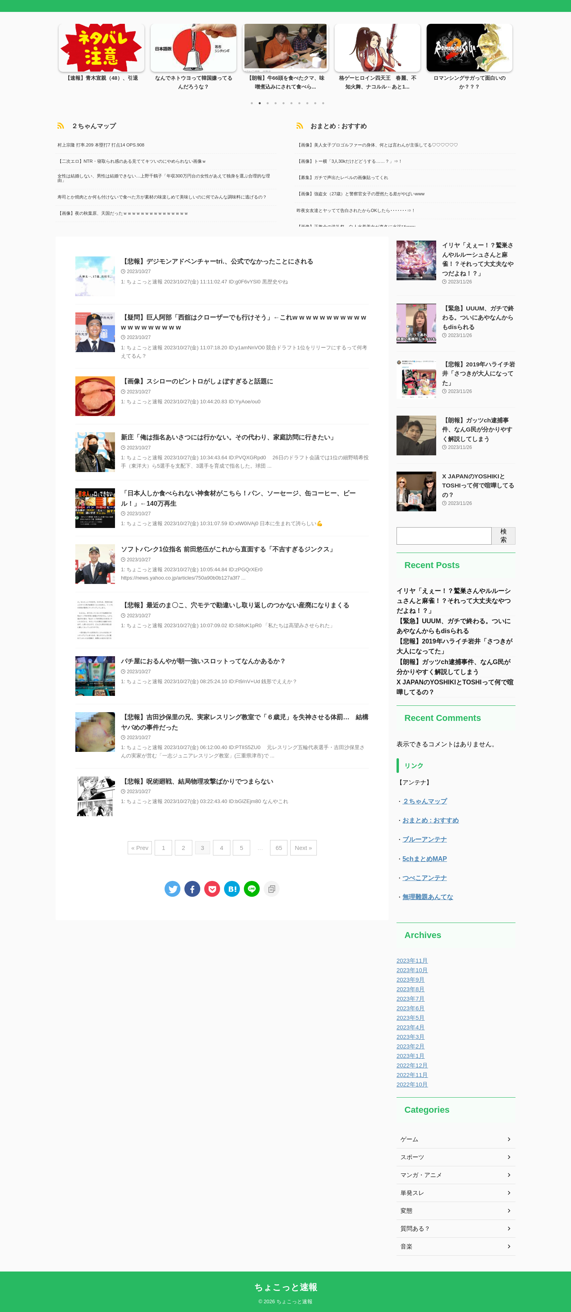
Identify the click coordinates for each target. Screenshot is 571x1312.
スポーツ (411, 1156)
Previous (66, 55)
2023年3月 (410, 1036)
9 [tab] (315, 103)
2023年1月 (410, 1055)
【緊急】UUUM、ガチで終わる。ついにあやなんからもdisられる (478, 315)
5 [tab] (283, 103)
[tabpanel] (101, 59)
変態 (406, 1209)
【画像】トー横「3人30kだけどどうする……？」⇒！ (347, 160)
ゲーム (408, 1138)
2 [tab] (260, 103)
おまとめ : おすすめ (328, 126)
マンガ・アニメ (419, 1174)
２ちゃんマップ (84, 126)
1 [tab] (252, 103)
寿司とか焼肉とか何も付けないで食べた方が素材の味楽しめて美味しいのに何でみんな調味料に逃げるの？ (160, 196)
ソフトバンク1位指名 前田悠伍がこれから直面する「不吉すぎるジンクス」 (228, 550)
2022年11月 (411, 1074)
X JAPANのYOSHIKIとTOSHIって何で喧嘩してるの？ (475, 483)
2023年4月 (410, 1026)
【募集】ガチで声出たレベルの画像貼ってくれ (340, 177)
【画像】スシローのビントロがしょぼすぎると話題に (197, 382)
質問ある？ (414, 1227)
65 (276, 848)
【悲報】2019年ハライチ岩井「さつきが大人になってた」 (476, 371)
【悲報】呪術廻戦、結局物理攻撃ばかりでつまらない (197, 783)
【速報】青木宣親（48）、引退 (101, 78)
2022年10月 (411, 1083)
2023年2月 (410, 1045)
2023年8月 (410, 988)
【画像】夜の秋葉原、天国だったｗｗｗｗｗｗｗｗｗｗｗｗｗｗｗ (121, 212)
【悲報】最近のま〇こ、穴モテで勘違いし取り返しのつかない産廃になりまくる (235, 606)
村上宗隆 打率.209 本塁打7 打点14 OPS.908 (99, 144)
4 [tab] (276, 103)
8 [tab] (307, 103)
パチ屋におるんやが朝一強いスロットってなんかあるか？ (203, 662)
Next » (299, 848)
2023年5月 (410, 1016)
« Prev (144, 848)
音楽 (406, 1245)
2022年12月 (411, 1064)
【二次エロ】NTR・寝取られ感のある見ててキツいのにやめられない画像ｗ (130, 160)
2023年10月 (411, 969)
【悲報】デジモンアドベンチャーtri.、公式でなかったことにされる (217, 261)
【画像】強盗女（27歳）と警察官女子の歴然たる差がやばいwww (359, 193)
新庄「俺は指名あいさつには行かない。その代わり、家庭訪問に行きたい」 (229, 438)
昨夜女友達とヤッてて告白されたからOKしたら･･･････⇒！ (354, 210)
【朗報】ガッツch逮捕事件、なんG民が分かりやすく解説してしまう (478, 427)
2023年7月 (410, 997)
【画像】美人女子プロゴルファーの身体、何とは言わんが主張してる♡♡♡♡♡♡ (375, 144)
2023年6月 (410, 1007)
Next (505, 55)
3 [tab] (268, 103)
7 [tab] (299, 103)
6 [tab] (291, 103)
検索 (503, 533)
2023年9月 (410, 978)
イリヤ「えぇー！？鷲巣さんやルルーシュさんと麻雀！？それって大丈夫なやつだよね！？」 (454, 599)
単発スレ (411, 1192)
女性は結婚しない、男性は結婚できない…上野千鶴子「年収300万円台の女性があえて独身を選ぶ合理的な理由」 (162, 177)
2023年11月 (411, 959)
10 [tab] (323, 103)
